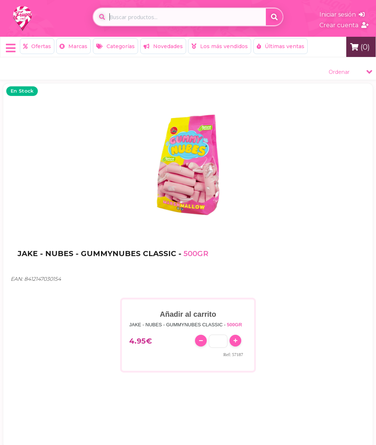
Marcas (73, 46)
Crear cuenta (344, 25)
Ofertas (37, 46)
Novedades (163, 46)
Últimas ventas (280, 46)
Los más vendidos (219, 46)
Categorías (115, 46)
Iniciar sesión (342, 14)
